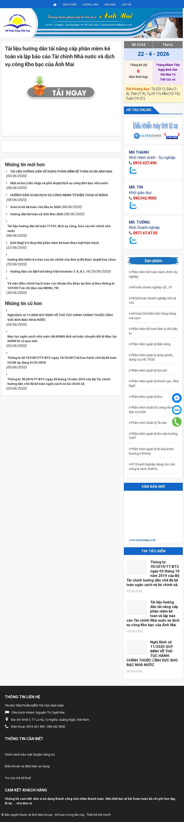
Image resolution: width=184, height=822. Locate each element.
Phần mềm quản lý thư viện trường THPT (153, 436)
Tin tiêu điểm (153, 551)
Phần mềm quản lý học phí (148, 370)
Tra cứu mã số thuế (18, 778)
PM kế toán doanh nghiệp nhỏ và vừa (152, 300)
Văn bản (109, 4)
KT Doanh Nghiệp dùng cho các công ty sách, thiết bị (152, 466)
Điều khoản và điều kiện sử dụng (27, 766)
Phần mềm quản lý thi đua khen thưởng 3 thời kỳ (151, 451)
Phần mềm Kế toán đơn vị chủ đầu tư (153, 331)
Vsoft (106, 815)
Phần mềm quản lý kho (145, 396)
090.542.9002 (144, 198)
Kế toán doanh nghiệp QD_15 (150, 287)
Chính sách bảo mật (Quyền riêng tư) (30, 754)
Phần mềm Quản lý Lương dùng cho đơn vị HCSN (154, 410)
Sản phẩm (69, 4)
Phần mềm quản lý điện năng (150, 344)
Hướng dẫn (90, 4)
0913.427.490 (144, 163)
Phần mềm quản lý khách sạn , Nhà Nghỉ (154, 383)
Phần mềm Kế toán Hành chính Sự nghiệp (153, 274)
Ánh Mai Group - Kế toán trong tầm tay (58, 815)
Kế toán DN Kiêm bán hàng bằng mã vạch (152, 316)
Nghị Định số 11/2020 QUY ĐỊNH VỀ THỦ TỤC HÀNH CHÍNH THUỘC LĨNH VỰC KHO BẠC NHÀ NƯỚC (152, 653)
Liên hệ (126, 4)
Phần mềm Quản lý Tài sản (148, 422)
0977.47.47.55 (145, 233)
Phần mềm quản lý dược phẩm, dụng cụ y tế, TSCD (151, 357)
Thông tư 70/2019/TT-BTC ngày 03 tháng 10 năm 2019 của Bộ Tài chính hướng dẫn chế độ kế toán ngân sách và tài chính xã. (152, 573)
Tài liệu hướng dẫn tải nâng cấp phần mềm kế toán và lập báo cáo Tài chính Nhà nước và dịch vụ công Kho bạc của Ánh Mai (152, 613)
